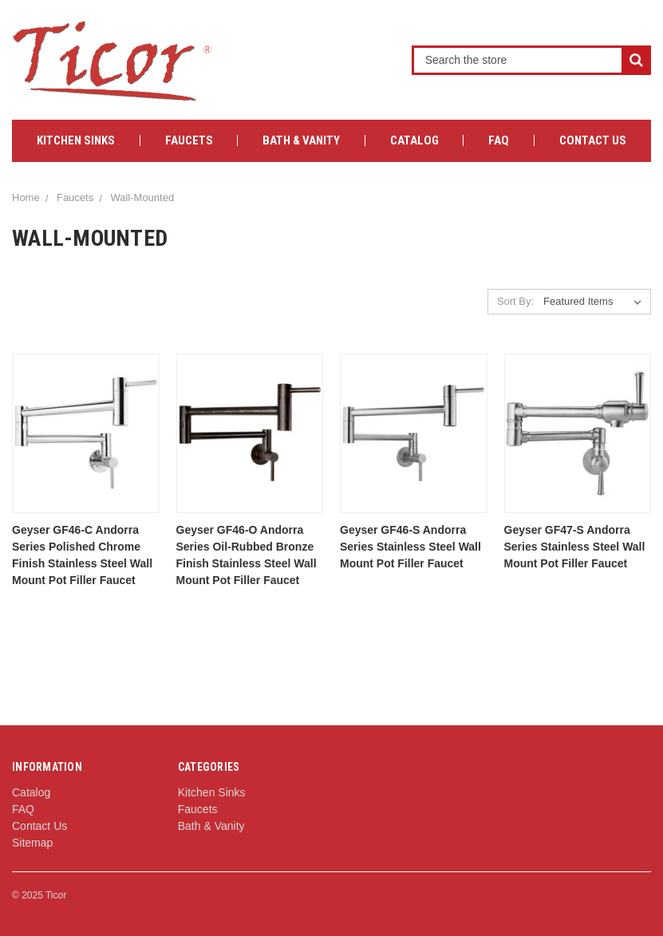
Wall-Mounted (142, 197)
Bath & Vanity (301, 140)
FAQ (498, 140)
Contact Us (592, 140)
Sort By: (515, 301)
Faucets (189, 140)
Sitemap (32, 842)
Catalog (414, 140)
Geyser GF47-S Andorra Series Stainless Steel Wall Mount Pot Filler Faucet (574, 546)
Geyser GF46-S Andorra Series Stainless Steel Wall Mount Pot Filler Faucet (410, 546)
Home (26, 197)
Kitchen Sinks (76, 140)
